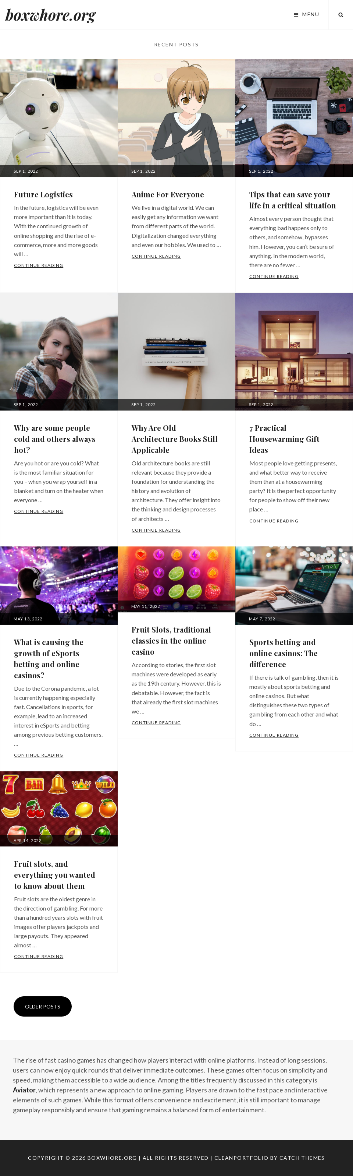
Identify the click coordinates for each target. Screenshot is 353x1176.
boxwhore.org (50, 14)
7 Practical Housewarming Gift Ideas (284, 439)
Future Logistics (43, 194)
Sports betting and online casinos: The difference (283, 653)
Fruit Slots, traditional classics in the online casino (171, 640)
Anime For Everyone (168, 194)
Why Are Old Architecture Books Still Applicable (175, 439)
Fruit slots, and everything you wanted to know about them (54, 875)
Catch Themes (302, 1158)
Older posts (42, 1006)
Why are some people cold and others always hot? (55, 439)
